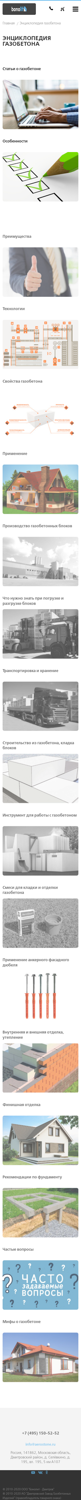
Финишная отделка (21, 1131)
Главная (9, 23)
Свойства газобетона (22, 408)
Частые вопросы (18, 1276)
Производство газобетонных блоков (37, 552)
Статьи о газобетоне (22, 69)
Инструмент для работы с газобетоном (40, 842)
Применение (15, 480)
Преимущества (17, 263)
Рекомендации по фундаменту (32, 1203)
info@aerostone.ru (40, 1461)
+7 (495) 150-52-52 (40, 1450)
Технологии (14, 335)
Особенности (15, 141)
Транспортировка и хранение (30, 697)
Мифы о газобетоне (22, 1348)
